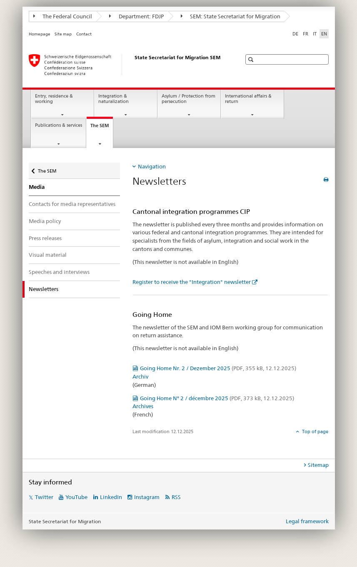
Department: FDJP (136, 16)
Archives (142, 406)
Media (37, 187)
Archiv (140, 376)
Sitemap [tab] (318, 465)
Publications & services (58, 125)
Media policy (45, 221)
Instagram (147, 497)
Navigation (152, 166)
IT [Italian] (315, 34)
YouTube (76, 497)
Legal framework (307, 521)
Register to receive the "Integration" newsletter (191, 281)
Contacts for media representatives (72, 204)
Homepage (39, 34)
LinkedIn (111, 497)
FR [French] (305, 34)
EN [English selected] (324, 34)
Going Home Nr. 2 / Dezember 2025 (218, 368)
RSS (176, 497)
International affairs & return (248, 98)
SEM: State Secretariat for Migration (231, 16)
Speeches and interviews (59, 271)
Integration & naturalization (113, 98)
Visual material (48, 254)
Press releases (45, 238)
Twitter (44, 497)
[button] (252, 59)
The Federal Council (62, 16)
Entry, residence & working (54, 98)
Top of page (314, 431)
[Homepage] (127, 64)
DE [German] (295, 34)
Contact (84, 34)
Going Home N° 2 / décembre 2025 (217, 398)
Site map (63, 34)
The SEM (101, 127)
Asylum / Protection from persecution (188, 98)
